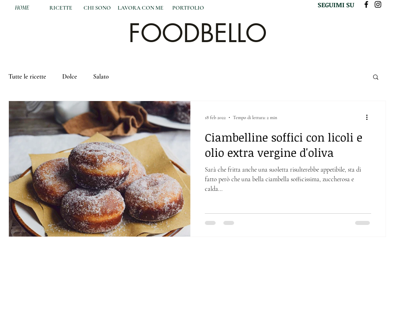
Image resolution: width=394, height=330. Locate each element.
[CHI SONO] (97, 8)
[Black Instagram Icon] (378, 4)
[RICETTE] (61, 8)
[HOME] (22, 8)
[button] (376, 77)
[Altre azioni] (370, 117)
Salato (101, 77)
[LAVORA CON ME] (140, 8)
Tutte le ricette (27, 77)
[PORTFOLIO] (188, 8)
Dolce (69, 77)
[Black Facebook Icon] (366, 4)
